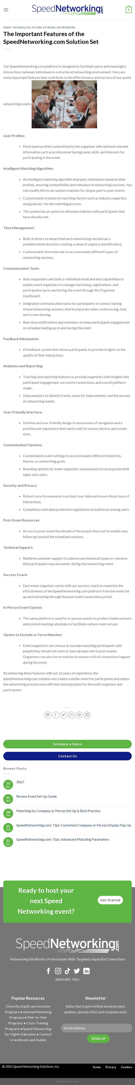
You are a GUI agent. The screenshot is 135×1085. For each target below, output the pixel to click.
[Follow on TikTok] (67, 971)
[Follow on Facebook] (48, 971)
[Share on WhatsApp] (47, 715)
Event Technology (17, 27)
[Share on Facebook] (55, 715)
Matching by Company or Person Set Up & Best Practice (58, 811)
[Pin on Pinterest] (79, 715)
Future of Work (44, 27)
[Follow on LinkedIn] (86, 971)
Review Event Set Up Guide (36, 796)
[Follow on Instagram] (58, 971)
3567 (20, 782)
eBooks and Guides (31, 1040)
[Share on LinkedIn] (87, 715)
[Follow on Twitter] (77, 971)
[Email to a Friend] (71, 715)
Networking (66, 27)
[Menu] (6, 9)
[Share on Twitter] (63, 715)
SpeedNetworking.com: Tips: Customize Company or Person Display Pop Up (73, 825)
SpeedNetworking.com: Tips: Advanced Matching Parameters (62, 839)
